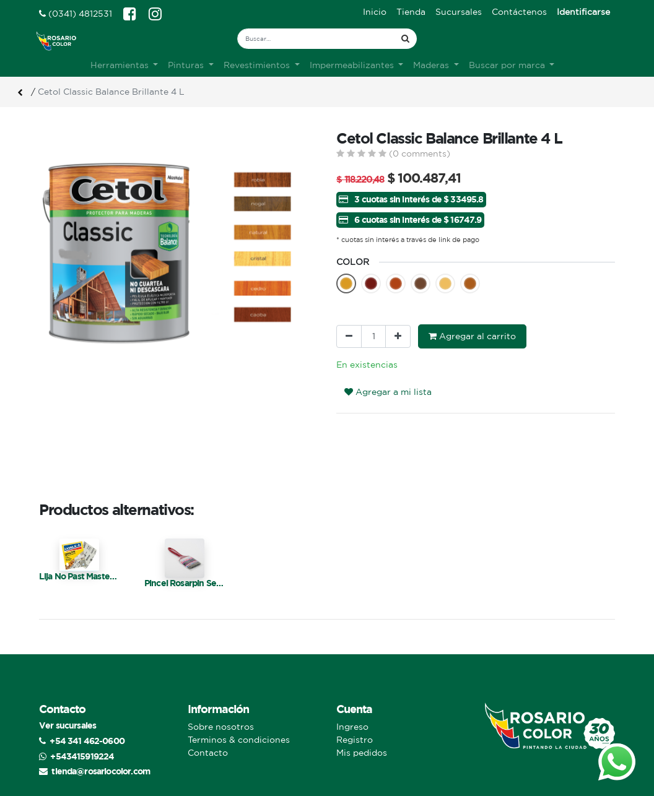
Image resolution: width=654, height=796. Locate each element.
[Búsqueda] (405, 38)
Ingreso (352, 704)
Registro (354, 717)
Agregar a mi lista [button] (388, 369)
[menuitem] (374, 12)
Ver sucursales (67, 702)
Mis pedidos (361, 730)
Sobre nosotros (221, 704)
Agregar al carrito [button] (472, 313)
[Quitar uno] (349, 313)
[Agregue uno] (398, 313)
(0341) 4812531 (75, 14)
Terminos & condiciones (239, 717)
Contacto (208, 730)
